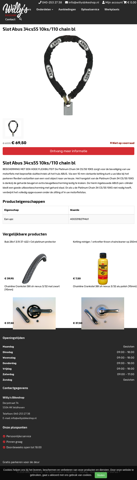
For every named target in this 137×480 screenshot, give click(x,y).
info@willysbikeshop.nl (24, 418)
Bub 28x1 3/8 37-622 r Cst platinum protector (30, 241)
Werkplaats (112, 9)
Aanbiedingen (67, 9)
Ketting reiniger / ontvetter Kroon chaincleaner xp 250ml (105, 241)
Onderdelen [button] (44, 9)
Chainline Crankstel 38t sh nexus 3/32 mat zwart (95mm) (32, 288)
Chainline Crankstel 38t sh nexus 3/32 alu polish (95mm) (105, 286)
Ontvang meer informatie (68, 151)
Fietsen (9, 9)
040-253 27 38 (22, 413)
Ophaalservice (90, 9)
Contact (10, 19)
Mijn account (112, 2)
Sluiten (101, 475)
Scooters (25, 9)
